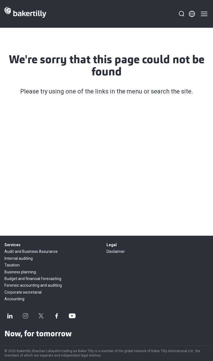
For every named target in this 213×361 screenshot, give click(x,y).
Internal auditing (18, 258)
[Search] (181, 13)
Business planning (20, 272)
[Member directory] (192, 14)
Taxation (12, 265)
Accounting (14, 299)
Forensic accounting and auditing (33, 285)
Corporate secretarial (23, 292)
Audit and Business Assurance (31, 251)
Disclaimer (115, 251)
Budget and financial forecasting (32, 278)
